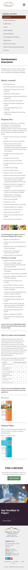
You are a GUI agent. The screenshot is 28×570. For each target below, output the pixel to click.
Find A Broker (14, 478)
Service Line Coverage (9, 43)
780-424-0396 (10, 552)
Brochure (5, 398)
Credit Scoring (5, 380)
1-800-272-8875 (16, 553)
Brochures (6, 50)
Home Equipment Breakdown (11, 37)
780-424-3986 (12, 549)
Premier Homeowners (9, 20)
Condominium (7, 24)
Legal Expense (7, 40)
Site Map (16, 561)
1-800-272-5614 (14, 550)
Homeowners (7, 17)
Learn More (6, 521)
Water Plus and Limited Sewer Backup (13, 47)
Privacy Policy (7, 561)
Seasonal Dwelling (8, 34)
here (5, 435)
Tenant (5, 27)
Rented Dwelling (7, 30)
